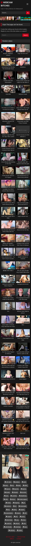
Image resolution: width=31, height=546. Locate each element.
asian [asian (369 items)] (6, 485)
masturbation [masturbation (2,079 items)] (9, 513)
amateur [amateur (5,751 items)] (17, 482)
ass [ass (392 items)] (13, 485)
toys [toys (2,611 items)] (26, 527)
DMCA (12, 538)
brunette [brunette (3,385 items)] (24, 492)
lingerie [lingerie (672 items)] (22, 509)
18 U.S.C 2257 (10, 537)
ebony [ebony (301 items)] (13, 499)
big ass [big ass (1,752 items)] (8, 489)
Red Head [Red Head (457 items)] (9, 520)
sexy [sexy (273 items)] (17, 520)
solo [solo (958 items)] (24, 523)
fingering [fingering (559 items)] (17, 502)
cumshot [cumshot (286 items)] (14, 495)
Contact (19, 538)
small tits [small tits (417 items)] (8, 523)
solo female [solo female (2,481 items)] (8, 527)
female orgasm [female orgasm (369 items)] (23, 499)
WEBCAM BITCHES (7, 4)
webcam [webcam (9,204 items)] (12, 530)
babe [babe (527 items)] (19, 485)
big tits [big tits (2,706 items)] (24, 489)
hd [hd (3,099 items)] (15, 506)
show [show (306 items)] (24, 520)
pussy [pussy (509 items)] (23, 516)
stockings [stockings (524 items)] (18, 527)
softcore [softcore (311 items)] (17, 523)
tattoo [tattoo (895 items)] (20, 530)
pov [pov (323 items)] (16, 516)
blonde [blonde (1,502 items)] (8, 492)
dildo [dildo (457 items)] (6, 499)
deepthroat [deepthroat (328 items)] (23, 495)
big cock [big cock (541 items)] (16, 489)
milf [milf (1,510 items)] (25, 513)
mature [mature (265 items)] (18, 513)
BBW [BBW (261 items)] (26, 485)
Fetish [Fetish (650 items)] (8, 502)
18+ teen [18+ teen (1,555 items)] (8, 482)
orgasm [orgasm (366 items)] (9, 516)
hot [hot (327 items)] (8, 509)
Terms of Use (21, 537)
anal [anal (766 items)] (25, 482)
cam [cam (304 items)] (7, 495)
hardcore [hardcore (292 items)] (8, 506)
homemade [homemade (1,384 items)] (23, 506)
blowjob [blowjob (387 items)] (16, 492)
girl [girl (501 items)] (24, 502)
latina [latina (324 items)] (15, 509)
